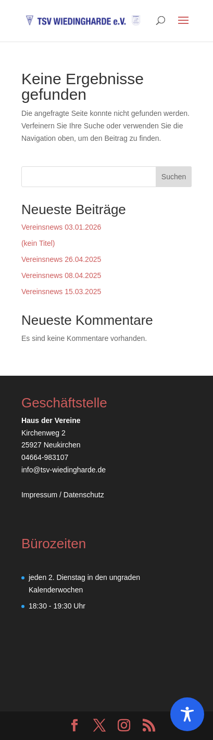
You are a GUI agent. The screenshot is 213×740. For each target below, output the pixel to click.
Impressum (40, 495)
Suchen (173, 177)
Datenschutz (84, 495)
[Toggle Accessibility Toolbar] (187, 714)
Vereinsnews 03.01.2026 (61, 227)
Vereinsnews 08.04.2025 (61, 275)
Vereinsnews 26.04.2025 (61, 259)
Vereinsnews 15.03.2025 (61, 291)
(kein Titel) (38, 243)
